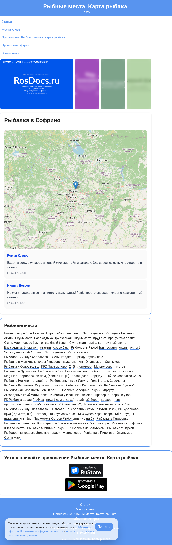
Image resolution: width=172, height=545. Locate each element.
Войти (86, 12)
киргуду (79, 357)
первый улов (121, 395)
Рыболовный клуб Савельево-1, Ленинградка (38, 357)
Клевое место (14, 428)
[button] (75, 185)
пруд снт (99, 338)
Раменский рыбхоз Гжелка (24, 333)
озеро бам (31, 343)
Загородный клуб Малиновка (25, 395)
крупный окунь (115, 343)
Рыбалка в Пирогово (99, 433)
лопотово (85, 366)
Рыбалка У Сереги (120, 428)
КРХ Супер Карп (90, 414)
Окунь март (23, 338)
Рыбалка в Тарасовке (112, 418)
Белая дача (80, 376)
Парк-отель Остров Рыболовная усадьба (64, 418)
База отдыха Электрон (21, 347)
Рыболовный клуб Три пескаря (94, 347)
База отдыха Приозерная (53, 338)
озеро (108, 414)
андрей (38, 381)
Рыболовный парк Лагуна (69, 381)
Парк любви (55, 333)
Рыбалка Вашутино (18, 385)
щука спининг (73, 362)
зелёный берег (56, 343)
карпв (58, 385)
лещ (117, 399)
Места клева (11, 29)
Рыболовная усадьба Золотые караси (32, 433)
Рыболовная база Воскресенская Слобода (69, 371)
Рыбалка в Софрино (127, 423)
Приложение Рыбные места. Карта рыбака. (34, 37)
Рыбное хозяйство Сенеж (123, 376)
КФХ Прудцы (124, 414)
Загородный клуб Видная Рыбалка (108, 333)
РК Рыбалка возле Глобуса (24, 399)
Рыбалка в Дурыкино (20, 371)
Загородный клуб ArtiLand (23, 352)
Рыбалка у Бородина (74, 390)
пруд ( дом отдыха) (60, 399)
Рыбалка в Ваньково (19, 423)
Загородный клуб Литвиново (66, 352)
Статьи (7, 21)
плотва (120, 366)
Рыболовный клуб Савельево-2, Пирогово (65, 404)
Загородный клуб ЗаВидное (55, 414)
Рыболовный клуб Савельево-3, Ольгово (34, 409)
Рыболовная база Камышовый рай (30, 390)
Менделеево (103, 366)
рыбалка (95, 343)
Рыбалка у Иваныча (65, 395)
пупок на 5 (95, 357)
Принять (104, 527)
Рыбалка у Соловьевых (21, 366)
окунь (8, 338)
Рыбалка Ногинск (17, 381)
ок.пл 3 (135, 347)
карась (106, 399)
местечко (74, 333)
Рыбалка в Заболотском (87, 428)
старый (45, 347)
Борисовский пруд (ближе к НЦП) (44, 376)
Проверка (102, 395)
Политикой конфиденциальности (41, 531)
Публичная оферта (15, 45)
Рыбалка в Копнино (80, 385)
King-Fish (10, 376)
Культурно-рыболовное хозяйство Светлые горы (73, 423)
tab (99, 385)
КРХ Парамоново (54, 366)
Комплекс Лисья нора (120, 371)
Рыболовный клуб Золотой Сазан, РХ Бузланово (103, 409)
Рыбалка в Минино (41, 428)
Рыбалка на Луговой (119, 385)
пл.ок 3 (87, 395)
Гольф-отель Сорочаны (108, 381)
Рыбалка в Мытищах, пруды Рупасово (32, 362)
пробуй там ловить (122, 338)
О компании (10, 53)
